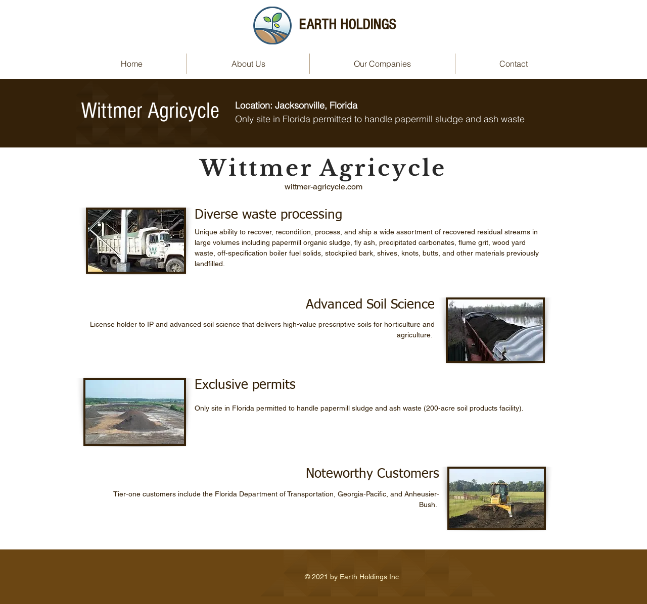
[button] (382, 64)
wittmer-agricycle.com (323, 186)
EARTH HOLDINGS (347, 24)
